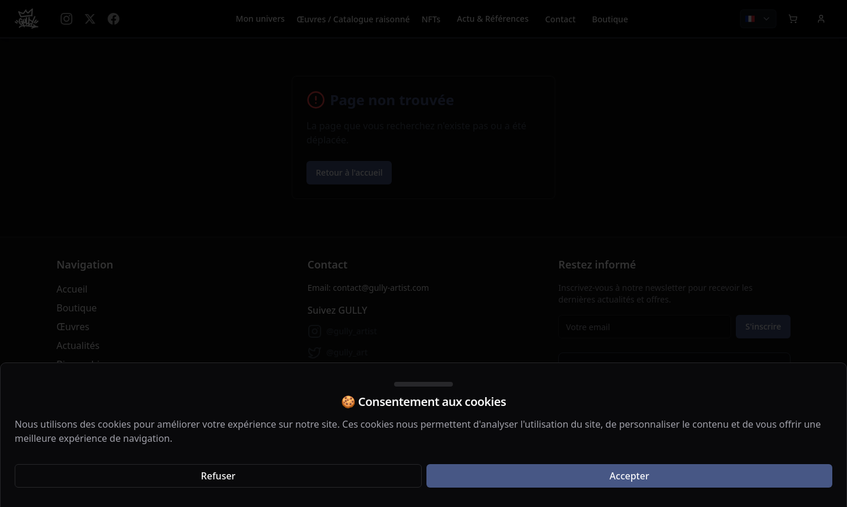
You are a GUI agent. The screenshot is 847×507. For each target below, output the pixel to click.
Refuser (218, 475)
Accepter (629, 475)
